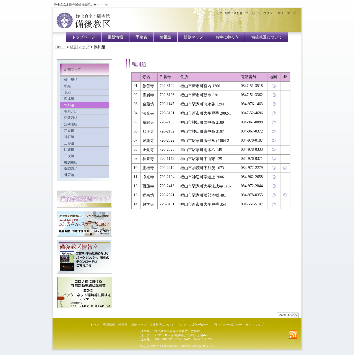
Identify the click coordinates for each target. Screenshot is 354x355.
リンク (217, 13)
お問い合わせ (233, 13)
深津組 (84, 99)
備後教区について (266, 37)
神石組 (84, 137)
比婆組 (84, 150)
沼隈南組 (84, 124)
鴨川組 (84, 105)
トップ (94, 324)
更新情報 (115, 37)
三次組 (84, 156)
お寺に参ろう (227, 37)
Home (60, 47)
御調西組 (84, 169)
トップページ (83, 37)
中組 (84, 86)
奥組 (84, 92)
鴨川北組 (84, 111)
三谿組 (84, 143)
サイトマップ (287, 13)
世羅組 (84, 175)
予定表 (141, 37)
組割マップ (193, 37)
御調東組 (84, 162)
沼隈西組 (84, 118)
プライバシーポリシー (260, 13)
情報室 (165, 37)
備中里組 (84, 80)
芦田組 (84, 131)
